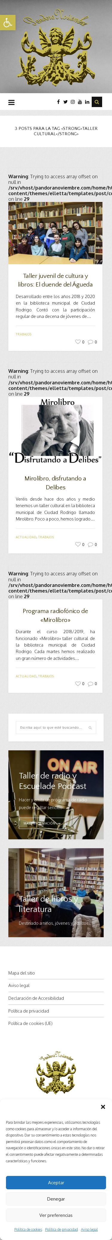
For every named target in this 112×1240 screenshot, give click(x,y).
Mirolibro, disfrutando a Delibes (55, 483)
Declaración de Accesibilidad (36, 998)
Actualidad (26, 537)
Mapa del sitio (21, 972)
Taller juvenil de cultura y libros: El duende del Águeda (55, 280)
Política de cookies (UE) (30, 1023)
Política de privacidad (61, 1229)
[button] (8, 22)
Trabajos (24, 334)
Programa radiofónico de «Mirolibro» (55, 615)
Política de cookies (28, 1229)
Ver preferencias (56, 1215)
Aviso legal (89, 1229)
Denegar (56, 1199)
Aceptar (56, 1182)
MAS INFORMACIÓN (40, 823)
